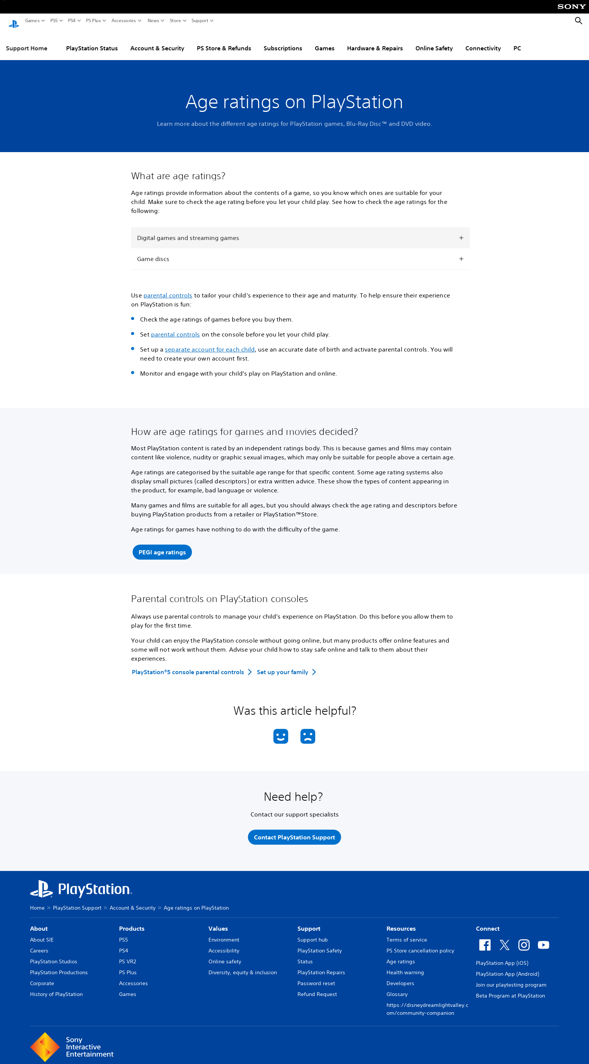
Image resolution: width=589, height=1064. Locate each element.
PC (517, 41)
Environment (223, 935)
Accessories (124, 21)
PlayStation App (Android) (507, 969)
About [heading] (39, 924)
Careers (39, 946)
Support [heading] (309, 924)
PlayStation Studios (53, 957)
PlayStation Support (77, 903)
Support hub (313, 935)
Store (175, 21)
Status (305, 957)
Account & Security (157, 41)
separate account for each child (210, 342)
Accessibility (223, 946)
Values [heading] (218, 924)
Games (32, 21)
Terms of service (407, 935)
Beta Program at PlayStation (510, 991)
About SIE (42, 935)
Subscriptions (283, 41)
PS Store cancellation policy (420, 946)
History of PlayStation (56, 989)
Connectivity (483, 41)
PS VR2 (127, 957)
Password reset (316, 978)
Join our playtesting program (511, 980)
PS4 (72, 21)
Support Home (26, 41)
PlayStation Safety (320, 946)
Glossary (397, 989)
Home (37, 903)
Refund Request (317, 989)
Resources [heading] (401, 924)
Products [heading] (132, 924)
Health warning (405, 967)
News (153, 21)
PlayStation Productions (59, 967)
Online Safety (434, 41)
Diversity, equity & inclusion (242, 967)
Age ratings (401, 957)
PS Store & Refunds (224, 41)
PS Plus (93, 21)
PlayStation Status (92, 41)
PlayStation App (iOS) (502, 958)
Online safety (224, 957)
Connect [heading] (488, 924)
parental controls (168, 288)
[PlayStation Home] (14, 21)
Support (200, 21)
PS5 (54, 21)
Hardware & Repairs (375, 41)
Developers (400, 978)
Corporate (42, 978)
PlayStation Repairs (321, 967)
